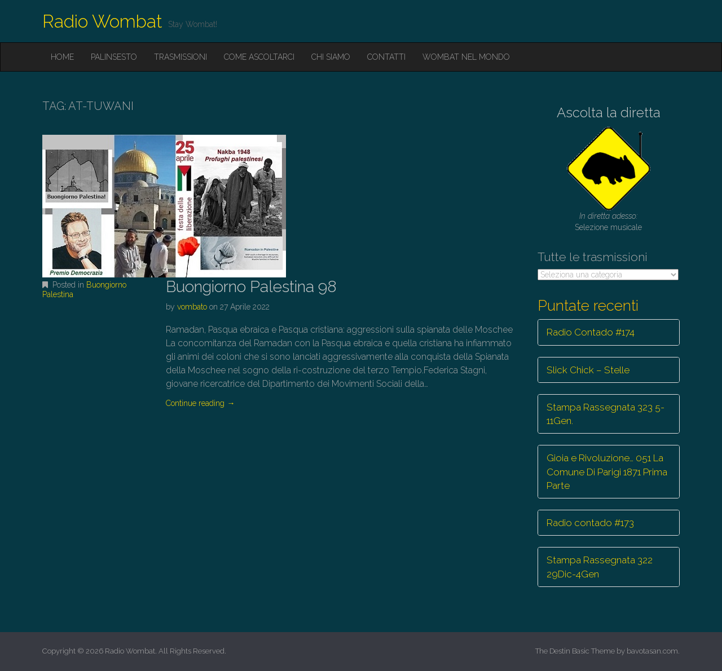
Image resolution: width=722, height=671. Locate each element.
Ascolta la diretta (609, 112)
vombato (192, 306)
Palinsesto (114, 56)
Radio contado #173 (590, 522)
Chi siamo (330, 56)
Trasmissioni (180, 56)
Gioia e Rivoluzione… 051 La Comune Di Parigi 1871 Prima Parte (607, 471)
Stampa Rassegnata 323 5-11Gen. (605, 413)
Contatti (386, 56)
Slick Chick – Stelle (588, 370)
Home (62, 56)
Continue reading (200, 403)
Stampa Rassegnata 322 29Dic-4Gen (600, 566)
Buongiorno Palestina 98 (251, 286)
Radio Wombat (102, 21)
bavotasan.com (652, 651)
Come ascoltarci (259, 56)
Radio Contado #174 (591, 332)
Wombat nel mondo (466, 56)
